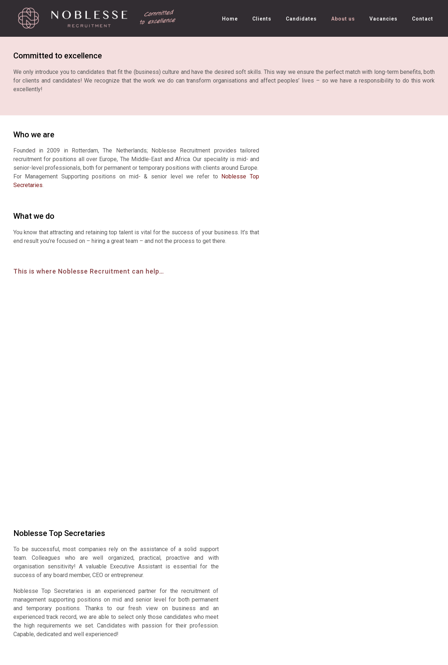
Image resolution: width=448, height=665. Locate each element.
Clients (261, 19)
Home (230, 19)
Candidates (301, 19)
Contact (422, 19)
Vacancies (383, 19)
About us (343, 19)
